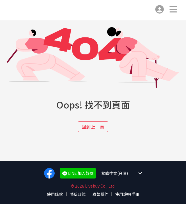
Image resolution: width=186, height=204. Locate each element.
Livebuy (13, 10)
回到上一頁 (93, 126)
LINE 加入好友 (78, 173)
